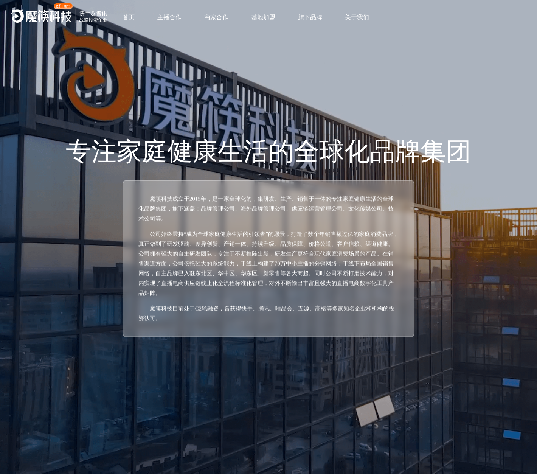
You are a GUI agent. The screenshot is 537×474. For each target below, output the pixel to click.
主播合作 (169, 17)
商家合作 (216, 17)
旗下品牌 (310, 17)
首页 (129, 17)
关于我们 (357, 17)
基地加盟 (263, 17)
